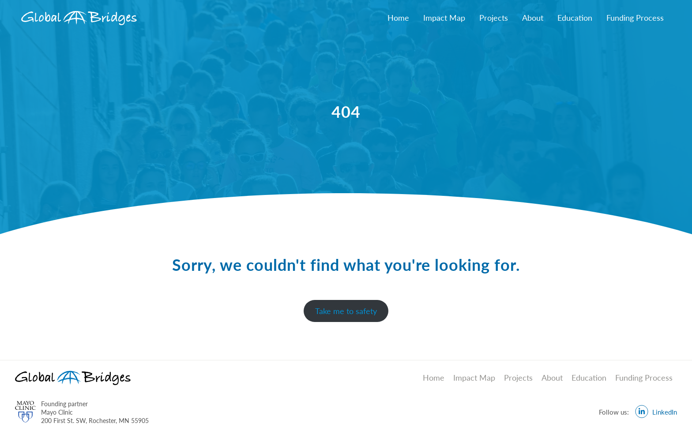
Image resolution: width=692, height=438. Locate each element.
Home (398, 17)
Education (574, 17)
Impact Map (444, 17)
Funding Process (635, 17)
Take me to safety (346, 311)
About (532, 17)
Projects (493, 17)
